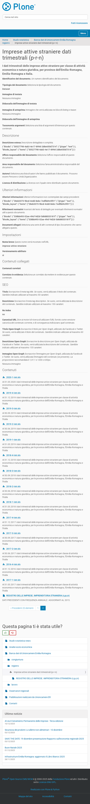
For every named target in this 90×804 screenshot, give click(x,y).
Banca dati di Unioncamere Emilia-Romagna (55, 40)
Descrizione (42, 302)
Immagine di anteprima (39, 110)
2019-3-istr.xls (13, 408)
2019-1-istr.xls (13, 439)
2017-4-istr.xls (13, 517)
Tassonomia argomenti (38, 127)
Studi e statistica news (20, 641)
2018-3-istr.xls (13, 471)
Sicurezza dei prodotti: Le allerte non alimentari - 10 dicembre (33, 730)
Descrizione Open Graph (40, 344)
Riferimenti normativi (42, 211)
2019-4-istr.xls (13, 393)
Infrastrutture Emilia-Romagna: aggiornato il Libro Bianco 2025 (35, 756)
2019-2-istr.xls (13, 424)
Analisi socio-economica (20, 647)
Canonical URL (38, 321)
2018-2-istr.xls (13, 486)
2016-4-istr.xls (13, 564)
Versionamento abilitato (14, 251)
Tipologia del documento (31, 85)
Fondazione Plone (61, 779)
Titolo (39, 293)
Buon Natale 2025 (13, 747)
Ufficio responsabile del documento (38, 156)
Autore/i (40, 175)
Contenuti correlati (11, 268)
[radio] (5, 632)
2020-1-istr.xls (13, 377)
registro (6, 43)
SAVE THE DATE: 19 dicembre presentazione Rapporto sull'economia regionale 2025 (44, 739)
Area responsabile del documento (41, 166)
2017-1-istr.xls (13, 580)
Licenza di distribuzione (40, 183)
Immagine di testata (12, 94)
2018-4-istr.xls (13, 455)
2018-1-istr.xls (13, 502)
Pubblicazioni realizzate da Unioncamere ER (30, 697)
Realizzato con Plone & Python (45, 789)
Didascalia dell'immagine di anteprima (21, 119)
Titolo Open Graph (42, 332)
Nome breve (25, 242)
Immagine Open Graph (42, 357)
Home (5, 40)
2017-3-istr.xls (13, 533)
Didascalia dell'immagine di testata (19, 103)
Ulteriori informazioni (41, 197)
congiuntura (17, 659)
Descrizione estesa (27, 142)
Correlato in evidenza (39, 276)
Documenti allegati (41, 226)
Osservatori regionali (19, 691)
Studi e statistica (21, 40)
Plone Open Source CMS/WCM (17, 779)
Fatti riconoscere (79, 23)
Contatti (13, 703)
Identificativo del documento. (35, 78)
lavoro (14, 684)
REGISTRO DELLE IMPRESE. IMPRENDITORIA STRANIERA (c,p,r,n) (38, 595)
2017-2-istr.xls (13, 549)
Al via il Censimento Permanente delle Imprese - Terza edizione (34, 721)
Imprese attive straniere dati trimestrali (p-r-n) (35, 672)
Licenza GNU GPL (47, 782)
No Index (6, 310)
